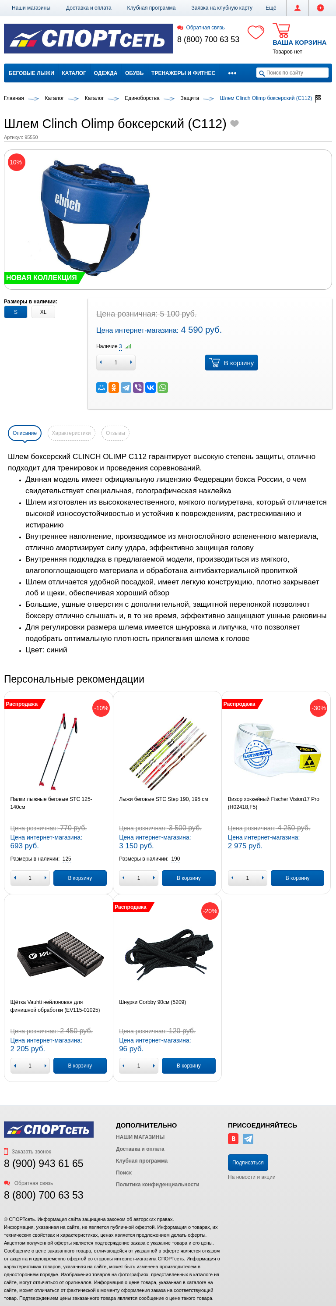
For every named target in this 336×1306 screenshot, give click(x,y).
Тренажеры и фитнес (183, 73)
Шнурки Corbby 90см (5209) (152, 1002)
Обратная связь (201, 28)
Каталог (74, 73)
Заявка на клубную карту (221, 8)
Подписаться (248, 1163)
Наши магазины (31, 8)
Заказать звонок (27, 1152)
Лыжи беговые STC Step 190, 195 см (163, 799)
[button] (271, 8)
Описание (25, 433)
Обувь (134, 73)
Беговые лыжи (31, 73)
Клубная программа (151, 8)
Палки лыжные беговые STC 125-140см (51, 803)
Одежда (106, 73)
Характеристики (71, 433)
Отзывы (115, 433)
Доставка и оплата (89, 8)
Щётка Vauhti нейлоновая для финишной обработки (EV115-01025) (55, 1006)
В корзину (231, 362)
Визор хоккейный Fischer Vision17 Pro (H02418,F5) (273, 803)
